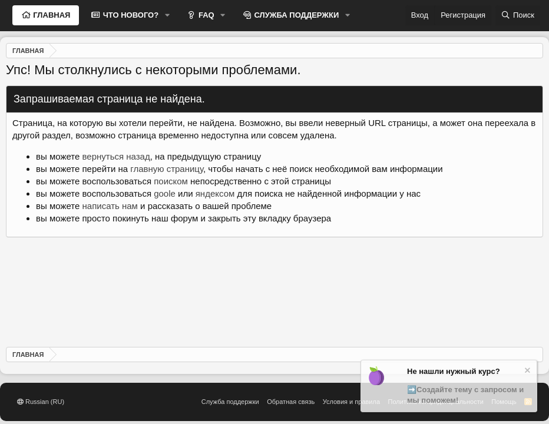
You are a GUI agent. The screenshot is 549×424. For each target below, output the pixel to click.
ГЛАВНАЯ (51, 15)
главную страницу (166, 169)
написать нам (110, 206)
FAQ (205, 15)
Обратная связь (291, 401)
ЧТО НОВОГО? (129, 15)
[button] (167, 15)
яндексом (215, 193)
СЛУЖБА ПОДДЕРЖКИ (295, 15)
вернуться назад (116, 156)
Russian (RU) (40, 401)
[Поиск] (517, 15)
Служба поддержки (230, 401)
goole (165, 193)
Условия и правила (351, 401)
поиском (171, 181)
